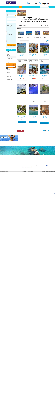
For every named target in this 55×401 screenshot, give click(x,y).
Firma (46, 8)
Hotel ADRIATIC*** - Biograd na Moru (44, 76)
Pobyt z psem (8, 80)
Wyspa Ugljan (10, 61)
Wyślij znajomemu (24, 60)
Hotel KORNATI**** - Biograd (33, 117)
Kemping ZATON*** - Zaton (33, 55)
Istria (8, 54)
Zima (20, 6)
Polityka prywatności (5, 171)
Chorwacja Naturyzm (10, 75)
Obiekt (7, 20)
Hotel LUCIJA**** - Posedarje (22, 76)
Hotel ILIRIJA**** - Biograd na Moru (22, 96)
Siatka (47, 41)
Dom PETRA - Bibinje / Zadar (22, 117)
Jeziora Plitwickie (9, 66)
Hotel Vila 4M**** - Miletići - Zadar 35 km (33, 96)
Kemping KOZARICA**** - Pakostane (44, 117)
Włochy (7, 6)
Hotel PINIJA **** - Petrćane (44, 55)
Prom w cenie (9, 76)
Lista (48, 41)
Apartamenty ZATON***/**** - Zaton (22, 55)
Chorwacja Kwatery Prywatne (10, 72)
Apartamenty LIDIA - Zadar (44, 96)
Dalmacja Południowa (10, 65)
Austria (16, 6)
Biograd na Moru (10, 58)
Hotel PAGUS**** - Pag (33, 75)
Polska (24, 6)
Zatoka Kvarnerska (9, 55)
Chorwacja (12, 6)
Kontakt (48, 8)
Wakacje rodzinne (9, 79)
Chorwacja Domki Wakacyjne (9, 69)
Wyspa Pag (29, 37)
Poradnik (28, 6)
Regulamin (1, 171)
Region (7, 17)
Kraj (7, 14)
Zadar (9, 62)
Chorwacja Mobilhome (10, 73)
